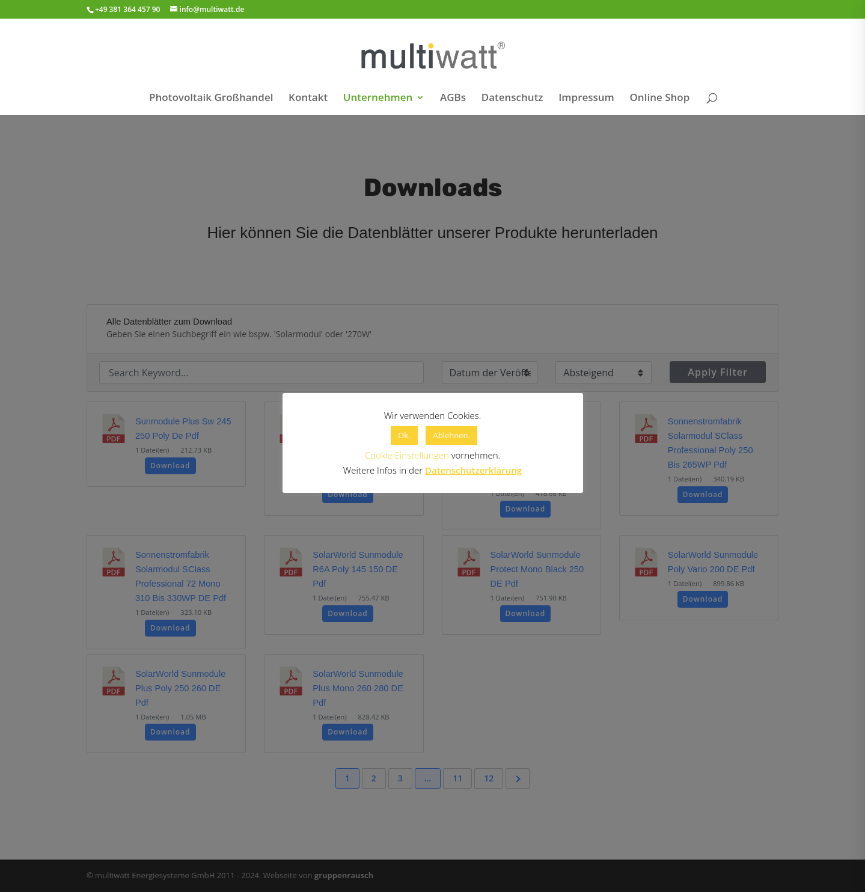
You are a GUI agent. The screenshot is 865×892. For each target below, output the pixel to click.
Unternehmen (378, 98)
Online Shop (659, 98)
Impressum (586, 98)
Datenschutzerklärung (473, 470)
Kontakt (308, 98)
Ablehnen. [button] (451, 435)
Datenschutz (512, 98)
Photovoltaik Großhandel (211, 98)
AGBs (453, 98)
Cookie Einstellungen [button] (407, 455)
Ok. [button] (404, 435)
